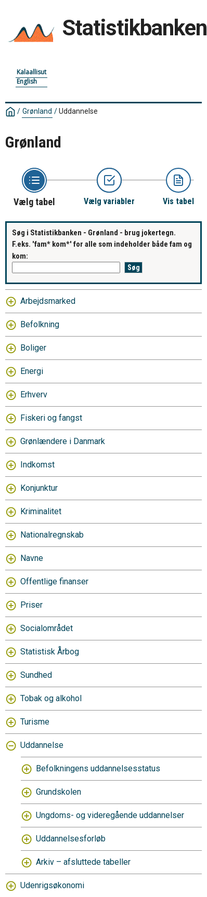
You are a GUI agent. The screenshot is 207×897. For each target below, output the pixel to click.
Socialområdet (46, 628)
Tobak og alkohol (51, 698)
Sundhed (36, 675)
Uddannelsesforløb (71, 839)
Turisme (34, 722)
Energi (31, 371)
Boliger (33, 348)
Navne (31, 558)
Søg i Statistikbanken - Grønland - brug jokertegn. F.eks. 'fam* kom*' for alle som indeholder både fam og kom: (102, 244)
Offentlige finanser (54, 581)
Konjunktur (39, 488)
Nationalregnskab (52, 535)
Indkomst (37, 465)
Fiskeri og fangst (51, 418)
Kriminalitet (40, 511)
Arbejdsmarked (47, 301)
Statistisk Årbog (49, 652)
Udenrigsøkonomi (52, 885)
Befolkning (39, 324)
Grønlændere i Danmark (62, 441)
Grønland (37, 111)
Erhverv (33, 394)
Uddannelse (78, 111)
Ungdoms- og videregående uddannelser (110, 815)
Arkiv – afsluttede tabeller (83, 862)
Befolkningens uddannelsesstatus (98, 768)
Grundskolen (58, 792)
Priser (31, 605)
